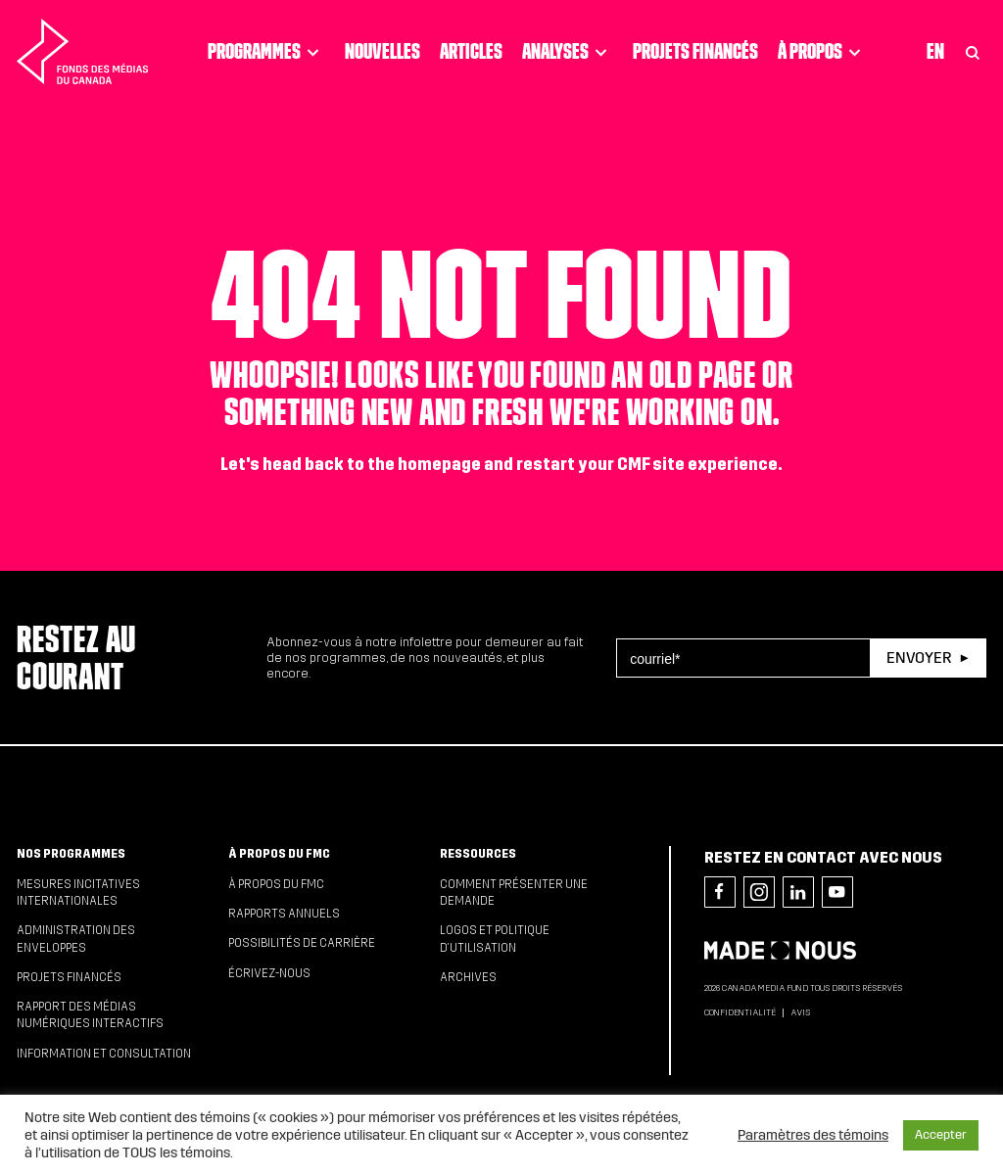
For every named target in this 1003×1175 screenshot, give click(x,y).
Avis (800, 1012)
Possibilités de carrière (301, 943)
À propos (822, 51)
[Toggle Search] (972, 51)
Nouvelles (382, 51)
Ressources (478, 854)
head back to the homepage (372, 464)
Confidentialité (740, 1012)
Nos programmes (71, 854)
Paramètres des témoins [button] (813, 1135)
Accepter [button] (941, 1135)
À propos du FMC (279, 854)
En (935, 51)
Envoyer (918, 657)
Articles (471, 51)
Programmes (266, 51)
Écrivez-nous (269, 973)
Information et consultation (104, 1053)
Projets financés (695, 51)
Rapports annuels (284, 913)
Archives (468, 977)
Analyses (567, 51)
